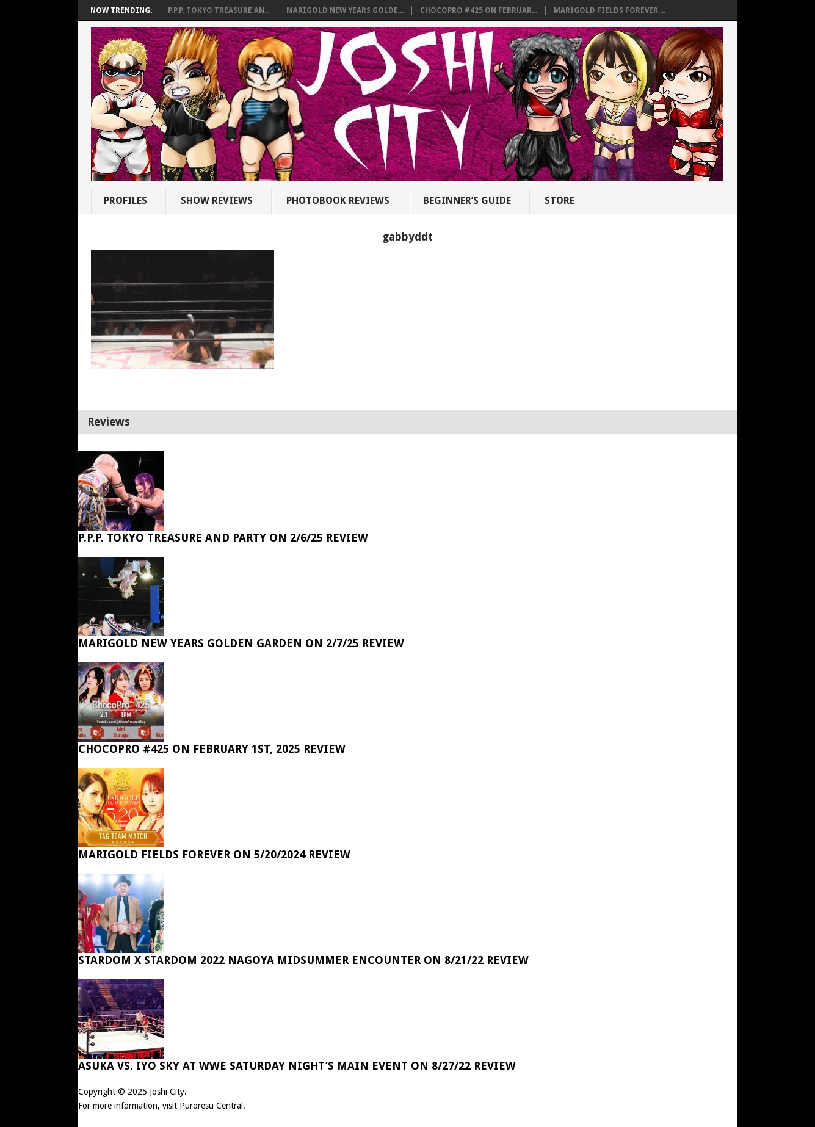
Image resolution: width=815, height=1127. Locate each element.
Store (559, 200)
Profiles (125, 200)
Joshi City (167, 1091)
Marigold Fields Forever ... (609, 10)
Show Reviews (217, 200)
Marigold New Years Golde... (345, 10)
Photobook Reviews (337, 200)
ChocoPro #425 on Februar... (478, 10)
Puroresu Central (211, 1106)
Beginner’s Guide (467, 200)
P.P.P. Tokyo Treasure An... (219, 10)
